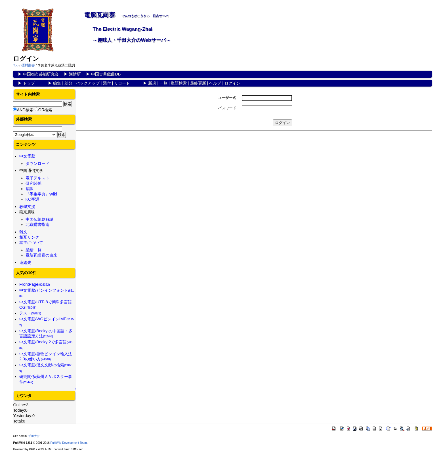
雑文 (23, 232)
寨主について (31, 242)
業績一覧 (33, 250)
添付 (107, 83)
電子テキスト (37, 178)
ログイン (232, 83)
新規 (152, 83)
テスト (30, 313)
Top (15, 65)
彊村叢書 (28, 65)
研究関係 (33, 183)
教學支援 (27, 206)
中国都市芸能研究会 (41, 74)
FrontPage (34, 284)
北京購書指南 (37, 224)
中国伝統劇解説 (39, 219)
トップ (29, 83)
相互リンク (29, 237)
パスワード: (228, 108)
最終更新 (198, 83)
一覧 (163, 83)
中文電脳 (27, 156)
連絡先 (25, 262)
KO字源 (32, 199)
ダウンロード (37, 163)
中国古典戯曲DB (106, 74)
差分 (68, 83)
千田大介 (34, 436)
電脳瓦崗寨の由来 (41, 255)
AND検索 (25, 110)
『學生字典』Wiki (41, 194)
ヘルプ (215, 83)
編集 (57, 83)
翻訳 (29, 188)
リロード (122, 83)
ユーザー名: (228, 98)
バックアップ (88, 83)
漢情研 (75, 74)
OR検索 (45, 110)
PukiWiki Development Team (69, 442)
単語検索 (179, 83)
